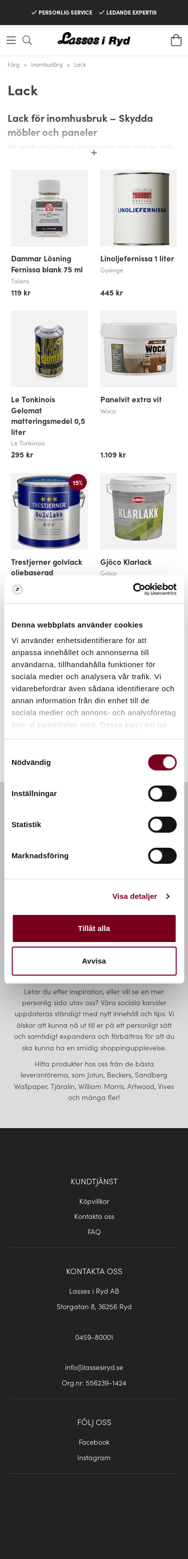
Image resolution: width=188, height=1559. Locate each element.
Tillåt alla (94, 928)
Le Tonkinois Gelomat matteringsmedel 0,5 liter (48, 415)
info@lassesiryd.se (94, 1367)
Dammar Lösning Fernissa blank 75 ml (47, 263)
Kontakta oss (94, 1216)
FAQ (94, 1231)
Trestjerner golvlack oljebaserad (46, 567)
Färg (14, 64)
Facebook (94, 1442)
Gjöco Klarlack (126, 561)
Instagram (94, 1457)
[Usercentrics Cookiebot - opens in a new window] (133, 589)
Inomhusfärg (47, 64)
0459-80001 (94, 1337)
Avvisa (94, 961)
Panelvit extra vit (131, 398)
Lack (80, 64)
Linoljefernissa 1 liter (137, 257)
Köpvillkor (94, 1201)
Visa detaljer (134, 896)
